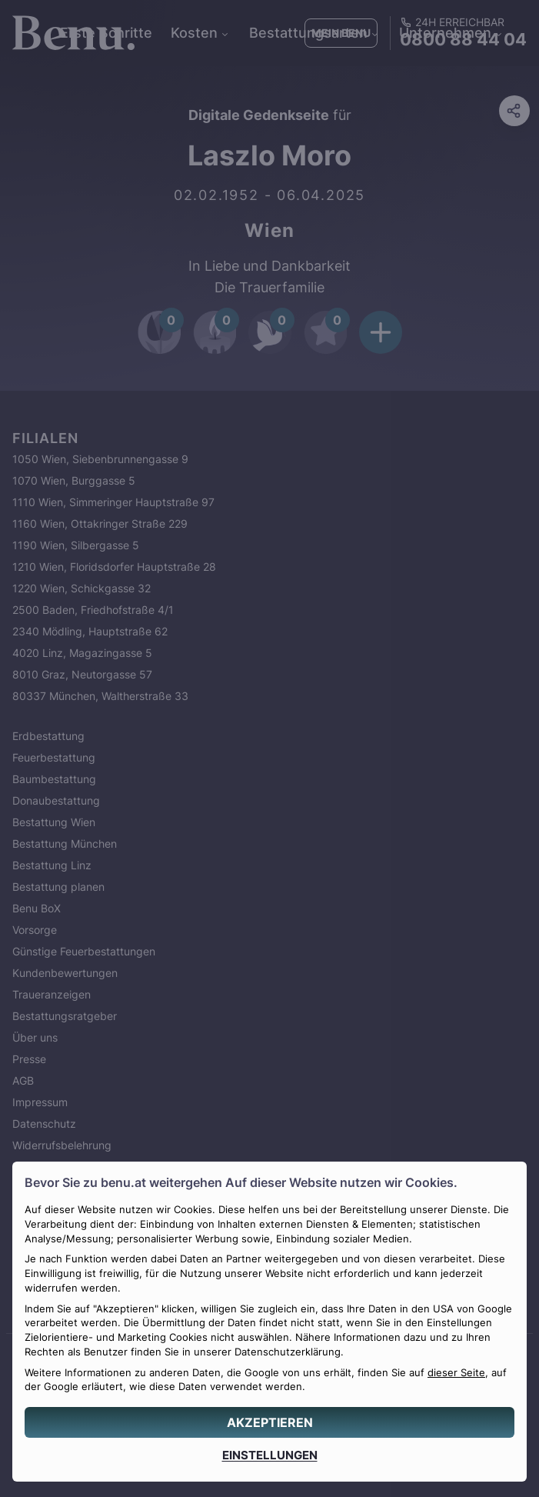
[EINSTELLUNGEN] (269, 1455)
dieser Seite (456, 1373)
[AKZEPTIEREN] (269, 1422)
